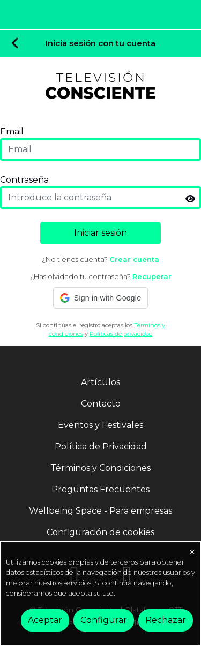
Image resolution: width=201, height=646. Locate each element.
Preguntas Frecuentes (100, 489)
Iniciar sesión (100, 233)
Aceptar (45, 620)
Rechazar (165, 620)
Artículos (100, 382)
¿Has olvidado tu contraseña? (101, 276)
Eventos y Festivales (100, 425)
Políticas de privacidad (121, 333)
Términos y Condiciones (100, 468)
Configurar (103, 620)
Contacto (101, 404)
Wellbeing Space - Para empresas (100, 511)
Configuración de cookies (100, 532)
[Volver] (15, 44)
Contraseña (24, 180)
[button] (100, 298)
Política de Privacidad (101, 446)
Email (12, 131)
